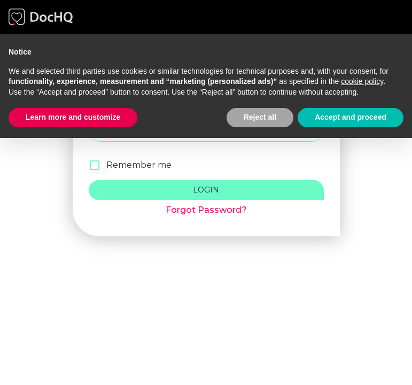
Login (206, 190)
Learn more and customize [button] (73, 117)
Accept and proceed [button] (350, 117)
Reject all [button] (260, 117)
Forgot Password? (206, 210)
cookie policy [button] (362, 81)
